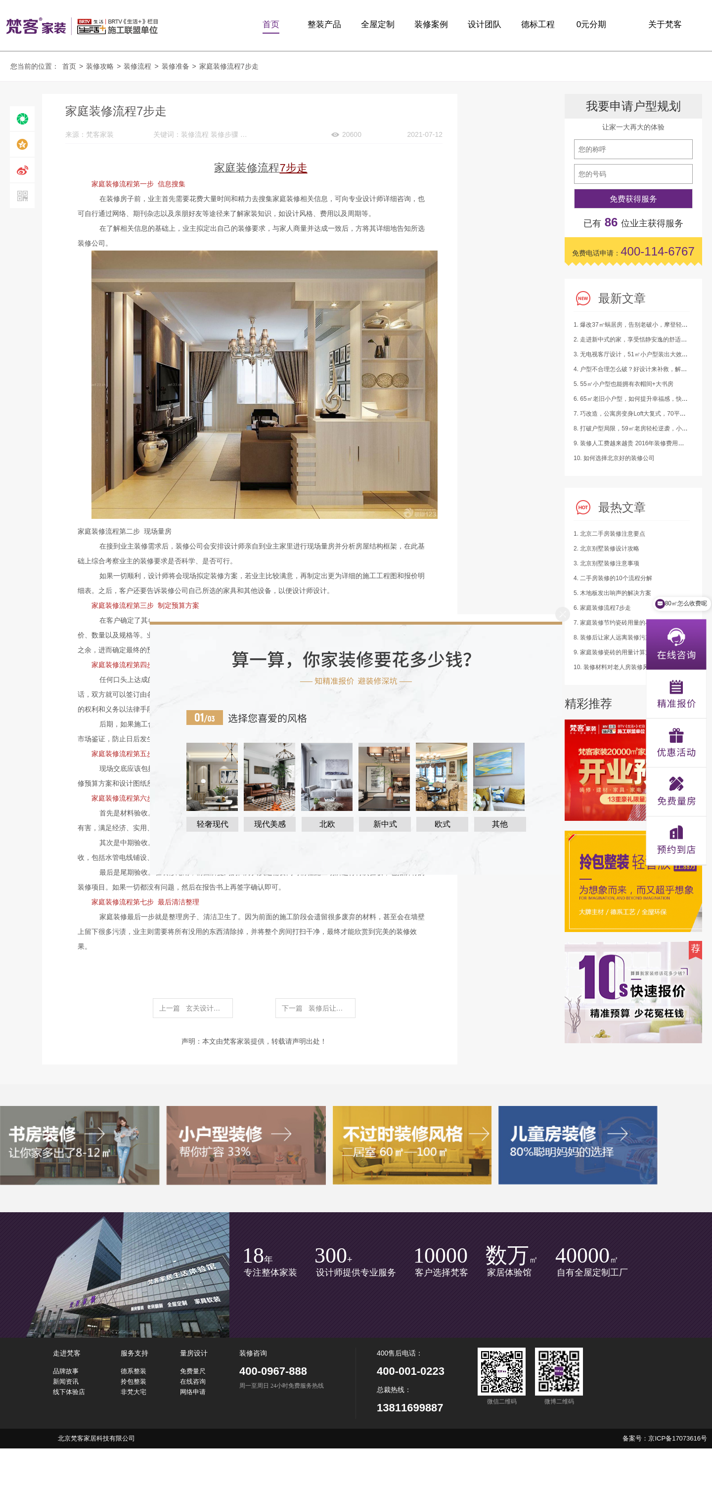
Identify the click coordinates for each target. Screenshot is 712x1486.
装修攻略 (100, 66)
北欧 (327, 824)
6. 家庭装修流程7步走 (602, 607)
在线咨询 (193, 1381)
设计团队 (484, 24)
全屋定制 (378, 24)
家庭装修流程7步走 (229, 66)
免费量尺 (193, 1371)
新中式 (385, 824)
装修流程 (137, 66)
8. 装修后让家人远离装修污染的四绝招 (624, 637)
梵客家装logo (82, 26)
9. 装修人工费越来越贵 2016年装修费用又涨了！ (638, 443)
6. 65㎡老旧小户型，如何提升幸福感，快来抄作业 (640, 398)
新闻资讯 (66, 1381)
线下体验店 (69, 1392)
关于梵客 (665, 24)
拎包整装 (133, 1381)
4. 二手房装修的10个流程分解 (613, 578)
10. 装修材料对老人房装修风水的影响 (623, 667)
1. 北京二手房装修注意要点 (609, 533)
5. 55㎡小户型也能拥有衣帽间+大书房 (623, 384)
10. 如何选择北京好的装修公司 (614, 458)
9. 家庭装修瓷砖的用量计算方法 (615, 652)
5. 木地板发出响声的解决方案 (612, 593)
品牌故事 (66, 1371)
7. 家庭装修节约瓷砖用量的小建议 (618, 622)
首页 (271, 24)
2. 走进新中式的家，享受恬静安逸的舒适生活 (633, 339)
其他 (500, 824)
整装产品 (324, 24)
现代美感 (270, 824)
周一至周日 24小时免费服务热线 (281, 1386)
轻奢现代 (212, 824)
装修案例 (431, 24)
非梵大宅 (133, 1392)
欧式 (442, 824)
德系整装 (133, 1371)
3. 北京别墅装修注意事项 (606, 563)
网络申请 (193, 1392)
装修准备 (175, 66)
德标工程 (538, 24)
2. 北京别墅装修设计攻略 (606, 548)
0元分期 (591, 24)
